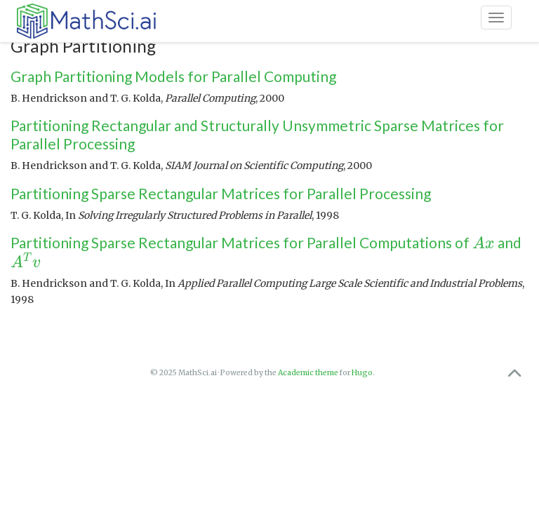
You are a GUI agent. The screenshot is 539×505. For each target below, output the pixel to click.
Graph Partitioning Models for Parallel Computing (173, 76)
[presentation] (483, 242)
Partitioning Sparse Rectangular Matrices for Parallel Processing (221, 193)
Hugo (362, 372)
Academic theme (308, 372)
